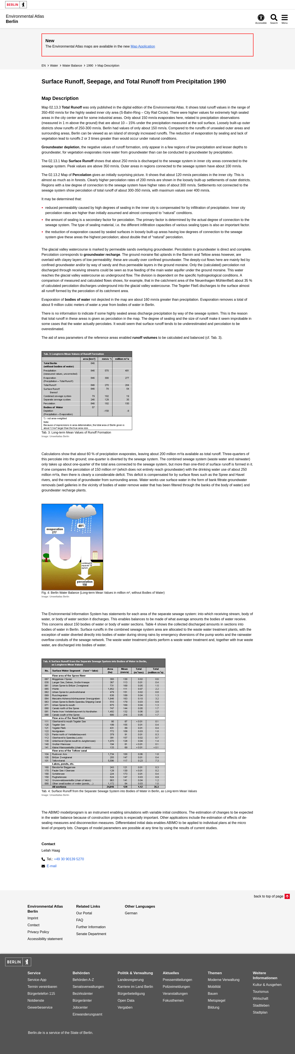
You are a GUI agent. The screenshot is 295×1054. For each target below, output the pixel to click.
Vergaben (125, 1007)
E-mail (51, 866)
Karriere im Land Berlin (135, 986)
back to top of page (268, 896)
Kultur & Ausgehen (267, 985)
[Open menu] (284, 19)
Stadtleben (261, 1005)
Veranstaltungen (175, 993)
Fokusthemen (173, 1000)
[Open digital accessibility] (261, 19)
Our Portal (84, 913)
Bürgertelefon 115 (41, 993)
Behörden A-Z (83, 980)
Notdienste (35, 1000)
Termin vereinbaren (42, 986)
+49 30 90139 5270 (69, 859)
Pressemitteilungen (177, 980)
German (131, 913)
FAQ (79, 920)
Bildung (213, 1007)
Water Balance (72, 65)
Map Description (108, 65)
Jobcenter (80, 1007)
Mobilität (214, 986)
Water (54, 65)
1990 (90, 65)
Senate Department (91, 934)
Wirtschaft (260, 998)
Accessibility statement (45, 939)
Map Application (143, 46)
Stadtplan (260, 1012)
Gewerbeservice (40, 1007)
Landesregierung (131, 980)
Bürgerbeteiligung (131, 993)
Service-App (36, 980)
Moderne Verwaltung (224, 980)
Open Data (126, 1000)
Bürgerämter (82, 1000)
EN (44, 65)
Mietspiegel (216, 1000)
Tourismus (261, 991)
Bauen (213, 993)
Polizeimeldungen (176, 986)
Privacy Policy (38, 932)
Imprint (32, 918)
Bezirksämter (83, 993)
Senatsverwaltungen (88, 986)
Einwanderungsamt (87, 1014)
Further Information (91, 927)
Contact (33, 925)
